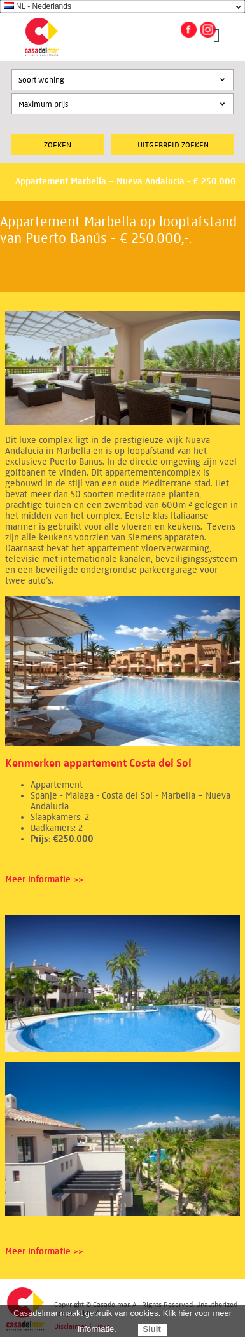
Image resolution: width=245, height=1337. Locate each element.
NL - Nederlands (37, 6)
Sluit (152, 1329)
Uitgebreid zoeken (173, 144)
